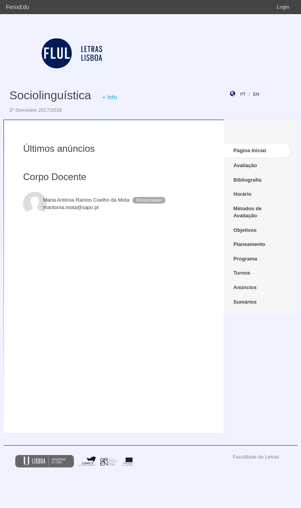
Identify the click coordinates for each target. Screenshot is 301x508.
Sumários (245, 302)
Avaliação (245, 165)
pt (243, 94)
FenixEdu (17, 7)
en (256, 94)
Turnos (242, 273)
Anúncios (245, 287)
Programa (245, 259)
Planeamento (249, 244)
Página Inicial (250, 150)
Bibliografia (248, 180)
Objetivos (245, 230)
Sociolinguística (50, 95)
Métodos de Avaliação (248, 212)
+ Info (109, 97)
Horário (243, 194)
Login (283, 7)
